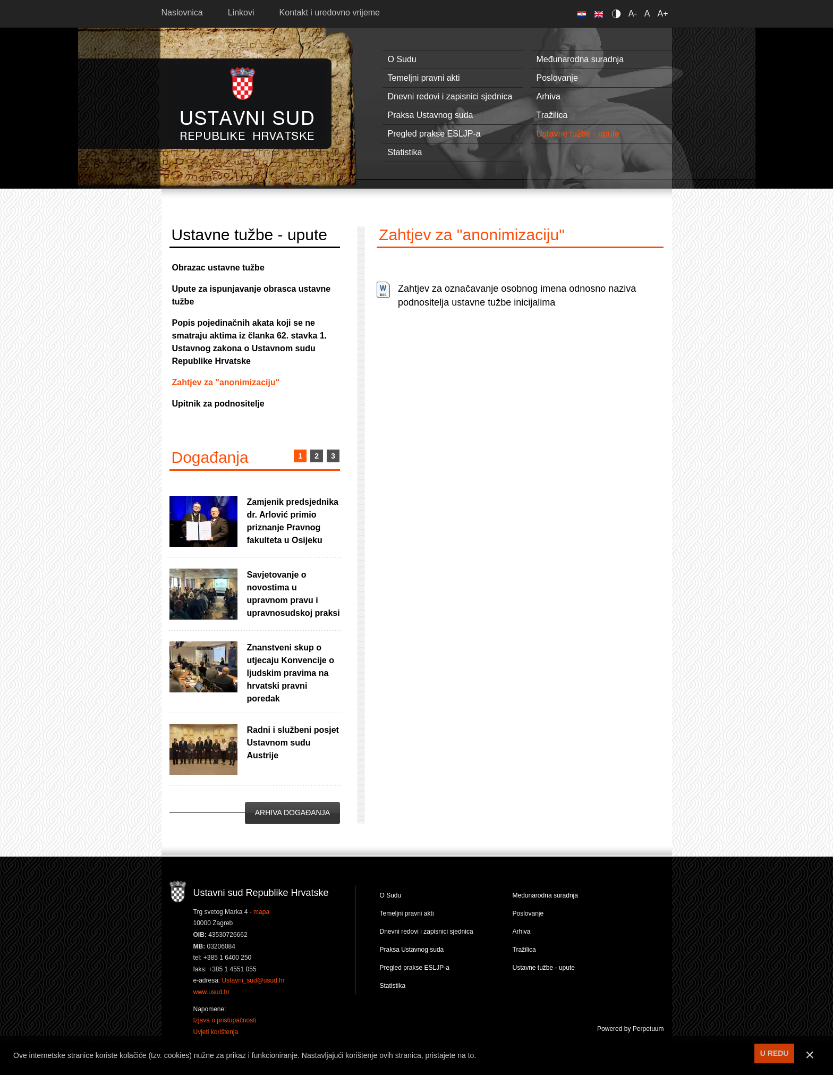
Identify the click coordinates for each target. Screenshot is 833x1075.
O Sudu (402, 59)
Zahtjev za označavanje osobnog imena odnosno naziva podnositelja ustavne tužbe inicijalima (517, 295)
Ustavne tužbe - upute (578, 133)
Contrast (618, 13)
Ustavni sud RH (247, 103)
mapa (261, 912)
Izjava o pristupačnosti (225, 1020)
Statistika (405, 152)
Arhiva (548, 96)
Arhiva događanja (292, 812)
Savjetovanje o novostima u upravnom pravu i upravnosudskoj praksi (293, 593)
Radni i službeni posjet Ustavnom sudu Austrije (293, 742)
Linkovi (241, 12)
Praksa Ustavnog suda (430, 115)
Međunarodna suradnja (580, 59)
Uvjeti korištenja (216, 1032)
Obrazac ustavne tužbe (218, 267)
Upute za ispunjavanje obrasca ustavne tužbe (251, 295)
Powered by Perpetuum (630, 1028)
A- (632, 13)
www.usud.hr (211, 992)
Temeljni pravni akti (424, 77)
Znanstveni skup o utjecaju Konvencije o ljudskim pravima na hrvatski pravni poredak (290, 673)
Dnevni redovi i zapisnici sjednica (450, 96)
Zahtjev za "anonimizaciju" (226, 382)
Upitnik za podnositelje (218, 403)
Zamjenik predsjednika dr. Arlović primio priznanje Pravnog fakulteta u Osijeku (293, 521)
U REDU (774, 1053)
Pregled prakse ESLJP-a (434, 133)
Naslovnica (182, 12)
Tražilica (552, 115)
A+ (662, 13)
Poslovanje (557, 77)
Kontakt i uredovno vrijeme (329, 12)
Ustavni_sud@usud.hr (253, 980)
